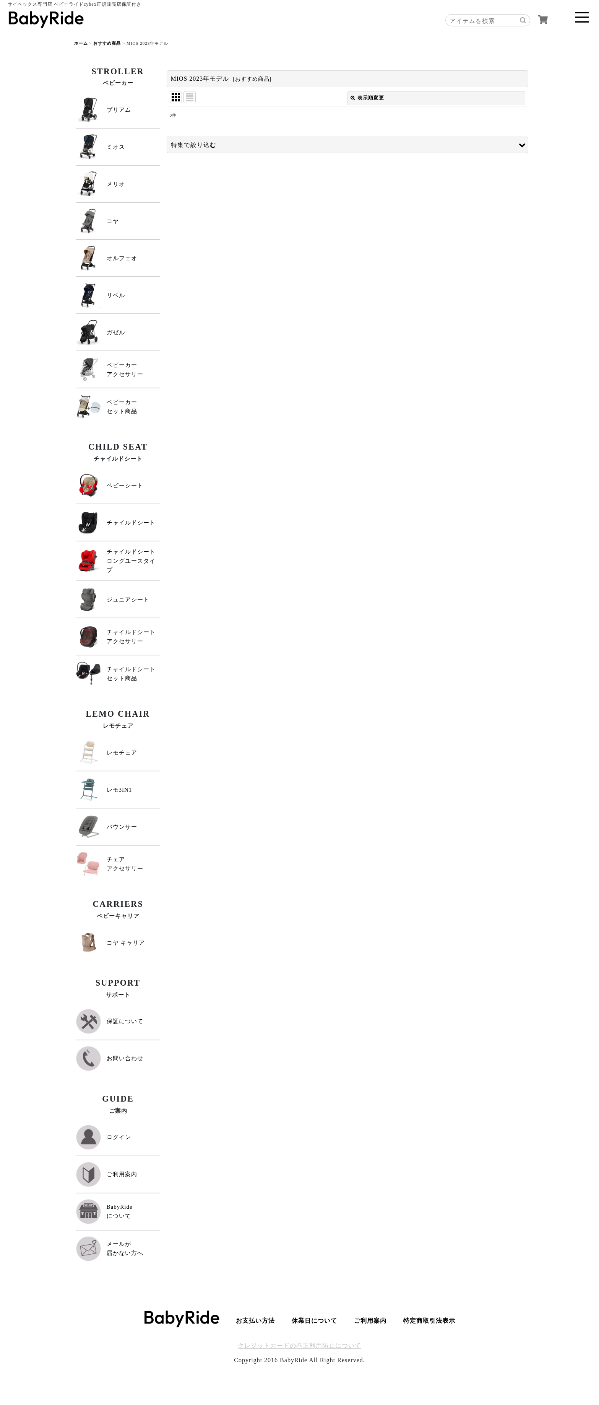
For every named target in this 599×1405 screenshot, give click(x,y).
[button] (347, 145)
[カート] (542, 19)
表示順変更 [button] (367, 98)
